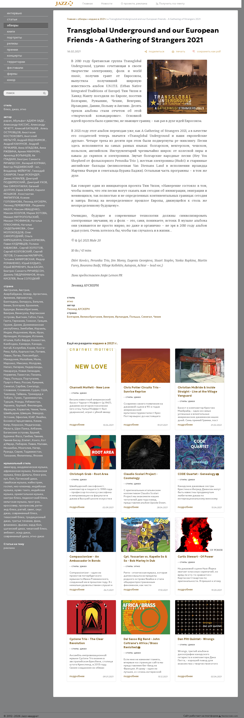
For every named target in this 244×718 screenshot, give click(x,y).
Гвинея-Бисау (12, 440)
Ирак (32, 332)
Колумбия (19, 347)
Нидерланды (33, 367)
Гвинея (38, 436)
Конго (36, 440)
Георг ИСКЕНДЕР (28, 174)
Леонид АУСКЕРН (34, 201)
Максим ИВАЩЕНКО (27, 209)
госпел (8, 486)
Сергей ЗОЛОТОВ (31, 247)
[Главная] (65, 3)
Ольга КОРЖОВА (34, 240)
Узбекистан (32, 401)
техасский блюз (14, 517)
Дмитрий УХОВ (37, 182)
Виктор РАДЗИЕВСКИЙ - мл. (22, 166)
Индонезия (20, 332)
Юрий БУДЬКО (31, 263)
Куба (14, 351)
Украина (9, 405)
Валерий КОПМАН (33, 163)
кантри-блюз (12, 497)
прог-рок (34, 501)
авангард (10, 467)
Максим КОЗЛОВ (14, 213)
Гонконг (31, 320)
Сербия (20, 386)
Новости (106, 3)
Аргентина (40, 294)
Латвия (40, 351)
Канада (36, 343)
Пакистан (23, 374)
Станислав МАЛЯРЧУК (28, 255)
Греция (42, 320)
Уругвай (21, 405)
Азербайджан (13, 294)
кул (6, 478)
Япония (38, 455)
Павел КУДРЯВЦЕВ (16, 243)
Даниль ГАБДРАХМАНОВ (19, 274)
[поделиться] (154, 51)
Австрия (24, 290)
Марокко (9, 363)
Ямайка (41, 417)
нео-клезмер (22, 486)
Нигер (36, 447)
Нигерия (18, 367)
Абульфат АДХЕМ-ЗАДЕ (29, 120)
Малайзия (26, 359)
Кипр (7, 424)
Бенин (7, 305)
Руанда (8, 451)
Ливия (32, 444)
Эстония (9, 417)
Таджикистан (32, 451)
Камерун (24, 343)
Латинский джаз (26, 478)
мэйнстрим (35, 482)
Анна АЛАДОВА (28, 147)
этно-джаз (37, 536)
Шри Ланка (22, 428)
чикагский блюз (36, 528)
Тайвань (21, 394)
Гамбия (28, 436)
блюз (7, 109)
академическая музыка (32, 467)
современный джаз (16, 536)
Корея (31, 347)
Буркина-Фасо (13, 436)
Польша (16, 378)
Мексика (22, 363)
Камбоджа (11, 343)
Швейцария (11, 413)
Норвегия (10, 374)
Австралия (10, 290)
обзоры (82, 19)
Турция (8, 401)
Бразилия (32, 305)
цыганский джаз (14, 528)
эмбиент (9, 532)
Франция (9, 409)
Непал (8, 367)
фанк (37, 521)
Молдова (35, 363)
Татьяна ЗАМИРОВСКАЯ (19, 259)
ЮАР (32, 417)
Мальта (8, 428)
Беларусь (26, 301)
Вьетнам (21, 317)
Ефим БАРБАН (25, 190)
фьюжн (22, 524)
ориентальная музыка (28, 494)
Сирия (18, 451)
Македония (11, 359)
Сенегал (9, 386)
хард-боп (35, 524)
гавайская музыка (15, 482)
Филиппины (24, 455)
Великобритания (27, 309)
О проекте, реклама (134, 3)
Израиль (39, 328)
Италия (8, 340)
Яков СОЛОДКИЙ (28, 278)
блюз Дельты (23, 474)
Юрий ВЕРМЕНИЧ (15, 267)
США (44, 390)
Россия (26, 382)
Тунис (18, 397)
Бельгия (38, 301)
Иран (40, 332)
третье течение (22, 521)
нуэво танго (22, 490)
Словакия (10, 390)
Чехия (34, 409)
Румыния (37, 382)
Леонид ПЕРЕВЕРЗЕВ (17, 205)
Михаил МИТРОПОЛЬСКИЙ (21, 217)
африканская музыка (17, 471)
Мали (37, 359)
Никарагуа (10, 371)
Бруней (34, 432)
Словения (23, 390)
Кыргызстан (26, 351)
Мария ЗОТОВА (37, 213)
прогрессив (26, 505)
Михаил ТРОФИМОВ (17, 220)
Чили (43, 409)
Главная (88, 3)
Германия (18, 320)
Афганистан (24, 297)
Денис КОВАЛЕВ (14, 178)
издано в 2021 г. (98, 19)
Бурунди (9, 309)
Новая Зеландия (29, 371)
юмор (11, 80)
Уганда (19, 401)
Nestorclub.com (230, 716)
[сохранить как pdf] (206, 51)
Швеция (25, 413)
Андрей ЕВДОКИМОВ (31, 140)
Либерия (21, 444)
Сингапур (33, 386)
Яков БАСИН (35, 267)
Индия (8, 332)
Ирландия (10, 336)
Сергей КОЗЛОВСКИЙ (18, 251)
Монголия (24, 447)
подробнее (77, 424)
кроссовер (10, 505)
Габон (32, 317)
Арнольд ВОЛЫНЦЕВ (17, 155)
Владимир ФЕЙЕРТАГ (17, 170)
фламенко (10, 524)
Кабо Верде (22, 340)
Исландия (24, 336)
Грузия (8, 324)
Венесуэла (22, 313)
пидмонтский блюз (34, 497)
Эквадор (37, 413)
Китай (7, 347)
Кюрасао (17, 424)
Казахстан (38, 340)
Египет (26, 440)
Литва (17, 355)
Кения (37, 420)
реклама (9, 548)
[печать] (178, 51)
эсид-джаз (23, 532)
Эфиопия (21, 417)
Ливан (7, 355)
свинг (30, 509)
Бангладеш (11, 301)
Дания (18, 324)
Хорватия (23, 409)
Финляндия (34, 405)
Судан (35, 390)
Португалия (31, 378)
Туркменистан (32, 397)
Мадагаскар (32, 424)
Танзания (10, 455)
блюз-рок (39, 474)
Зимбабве (26, 328)
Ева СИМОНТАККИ (15, 186)
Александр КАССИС (16, 124)
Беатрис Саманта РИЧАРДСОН (24, 270)
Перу (7, 378)
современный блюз (24, 513)
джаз (15, 109)
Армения (9, 297)
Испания (37, 336)
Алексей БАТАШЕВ (27, 128)
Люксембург (30, 355)
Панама (36, 374)
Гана (40, 317)
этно (23, 109)
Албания (35, 428)
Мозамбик (10, 447)
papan (8, 120)
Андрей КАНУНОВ (16, 143)
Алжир (27, 294)
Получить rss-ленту (170, 3)
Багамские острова (16, 432)
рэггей (22, 509)
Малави (42, 444)
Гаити (7, 320)
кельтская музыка (15, 501)
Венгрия (9, 313)
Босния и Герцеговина (18, 420)
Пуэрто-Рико (12, 382)
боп (11, 478)
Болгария (19, 305)
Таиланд (9, 394)
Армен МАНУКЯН (29, 151)
